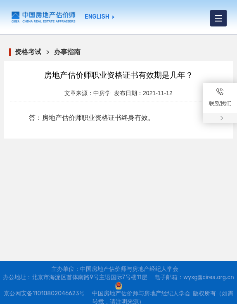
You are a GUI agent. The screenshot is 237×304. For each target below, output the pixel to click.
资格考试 (28, 52)
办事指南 (67, 52)
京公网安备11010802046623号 (44, 293)
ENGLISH (97, 17)
